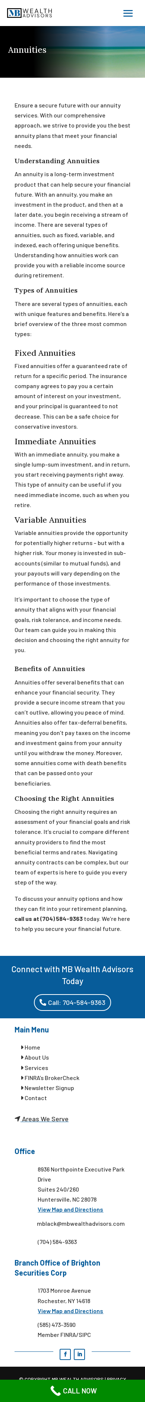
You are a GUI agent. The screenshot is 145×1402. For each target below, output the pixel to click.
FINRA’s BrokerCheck (50, 1077)
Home (31, 1047)
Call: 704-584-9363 (76, 1002)
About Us (35, 1057)
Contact (34, 1097)
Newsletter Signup (47, 1087)
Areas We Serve (45, 1119)
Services (34, 1067)
